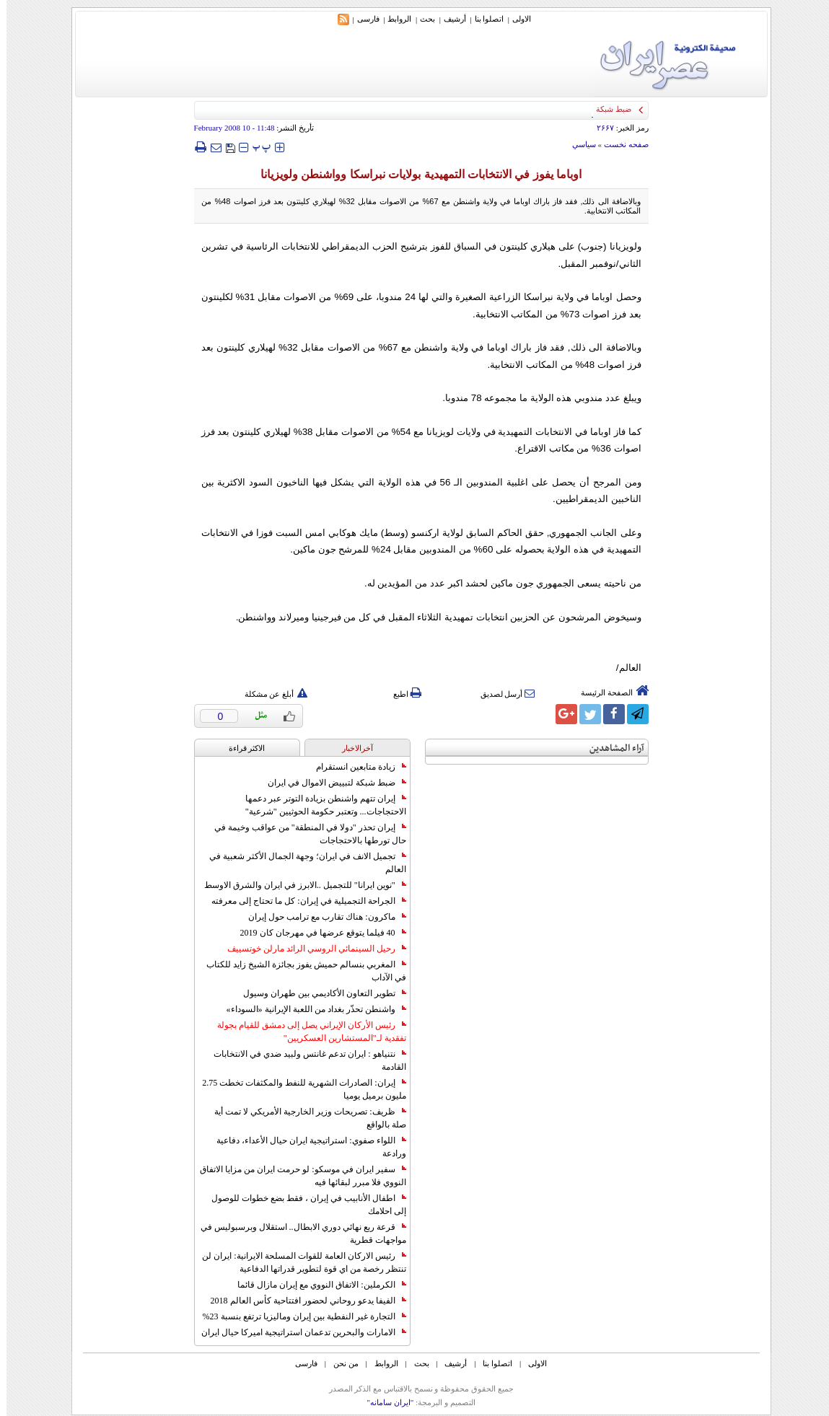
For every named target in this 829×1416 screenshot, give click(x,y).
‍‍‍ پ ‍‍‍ (255, 147)
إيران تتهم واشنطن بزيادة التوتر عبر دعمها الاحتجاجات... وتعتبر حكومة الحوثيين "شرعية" (319, 805)
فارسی (362, 18)
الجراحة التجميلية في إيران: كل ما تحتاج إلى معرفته (302, 901)
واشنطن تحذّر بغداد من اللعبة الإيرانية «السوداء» (310, 1009)
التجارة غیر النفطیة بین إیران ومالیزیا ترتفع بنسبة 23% (298, 1316)
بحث (421, 18)
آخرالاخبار (351, 748)
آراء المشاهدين (610, 748)
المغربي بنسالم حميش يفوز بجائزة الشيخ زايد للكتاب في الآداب (300, 970)
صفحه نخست (619, 144)
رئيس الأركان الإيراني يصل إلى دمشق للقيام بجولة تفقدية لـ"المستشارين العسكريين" (305, 1031)
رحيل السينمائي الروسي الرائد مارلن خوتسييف (310, 949)
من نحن (339, 1363)
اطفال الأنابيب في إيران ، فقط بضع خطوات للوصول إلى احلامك (302, 1204)
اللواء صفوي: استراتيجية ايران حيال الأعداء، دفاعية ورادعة (304, 1146)
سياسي (577, 144)
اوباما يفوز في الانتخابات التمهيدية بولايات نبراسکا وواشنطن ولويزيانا (415, 174)
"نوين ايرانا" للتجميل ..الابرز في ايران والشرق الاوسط (299, 885)
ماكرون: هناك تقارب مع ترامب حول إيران (320, 917)
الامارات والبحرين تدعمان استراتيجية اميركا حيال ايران (297, 1332)
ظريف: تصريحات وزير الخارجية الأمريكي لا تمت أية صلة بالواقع (303, 1118)
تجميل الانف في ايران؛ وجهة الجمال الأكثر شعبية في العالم (301, 862)
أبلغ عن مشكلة (270, 694)
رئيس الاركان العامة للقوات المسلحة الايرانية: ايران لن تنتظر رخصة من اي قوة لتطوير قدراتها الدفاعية (297, 1262)
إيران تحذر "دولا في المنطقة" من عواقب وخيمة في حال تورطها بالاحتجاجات (304, 833)
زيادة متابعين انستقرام (355, 767)
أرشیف (448, 18)
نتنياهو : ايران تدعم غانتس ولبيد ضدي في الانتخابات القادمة (303, 1060)
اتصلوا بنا (483, 18)
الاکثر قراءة (240, 748)
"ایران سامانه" (383, 1402)
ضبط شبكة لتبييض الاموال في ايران (330, 783)
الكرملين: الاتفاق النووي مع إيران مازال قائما (315, 1285)
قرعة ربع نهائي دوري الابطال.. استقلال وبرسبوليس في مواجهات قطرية (297, 1233)
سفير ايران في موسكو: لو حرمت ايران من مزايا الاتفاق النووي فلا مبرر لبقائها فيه (296, 1175)
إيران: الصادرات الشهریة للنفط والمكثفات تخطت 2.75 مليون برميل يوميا (297, 1089)
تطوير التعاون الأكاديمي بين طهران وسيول (318, 993)
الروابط (393, 18)
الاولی (515, 18)
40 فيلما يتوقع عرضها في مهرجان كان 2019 (317, 933)
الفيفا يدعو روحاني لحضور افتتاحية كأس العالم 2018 (302, 1301)
